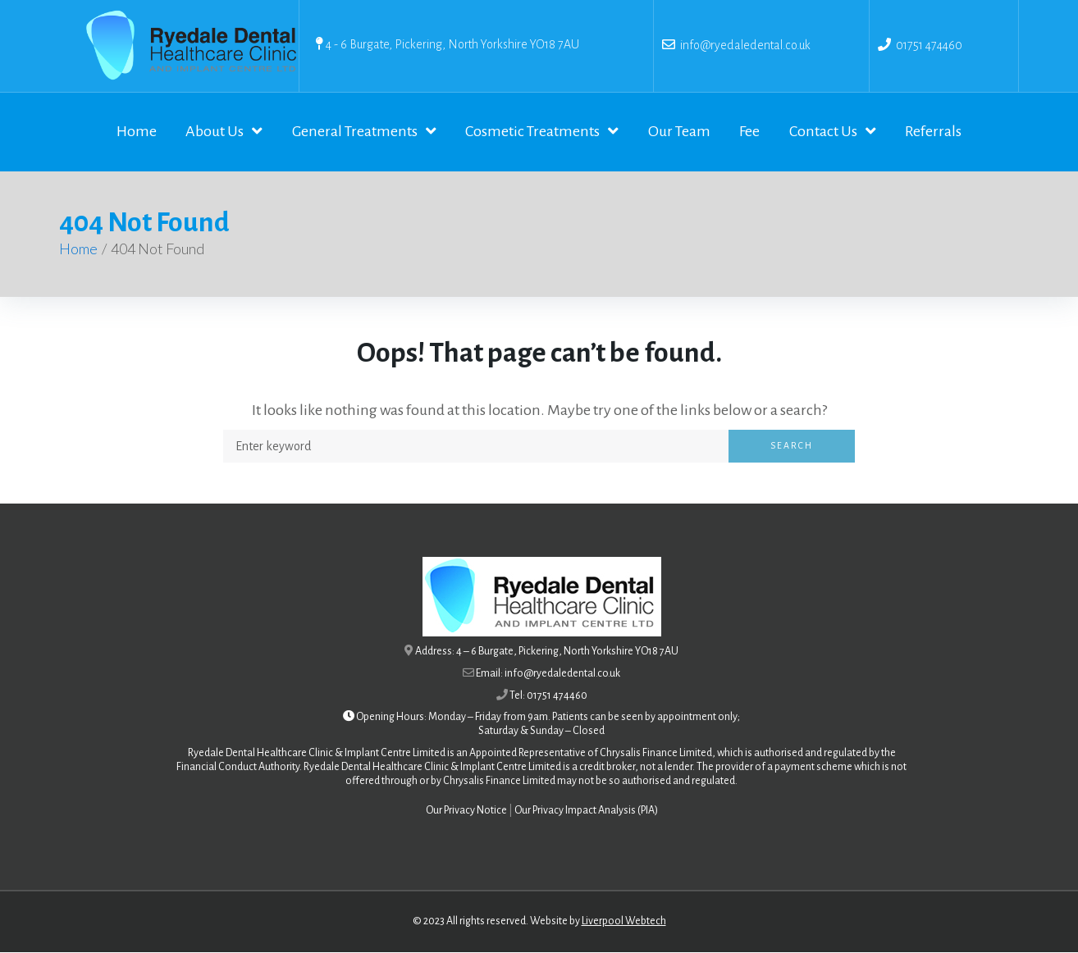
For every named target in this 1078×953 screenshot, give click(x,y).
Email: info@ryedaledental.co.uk (548, 674)
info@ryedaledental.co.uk (743, 45)
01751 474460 (929, 45)
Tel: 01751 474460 (548, 696)
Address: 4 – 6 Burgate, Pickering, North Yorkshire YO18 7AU (546, 653)
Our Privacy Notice (466, 812)
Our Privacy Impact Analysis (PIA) (586, 812)
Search (791, 447)
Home (78, 250)
